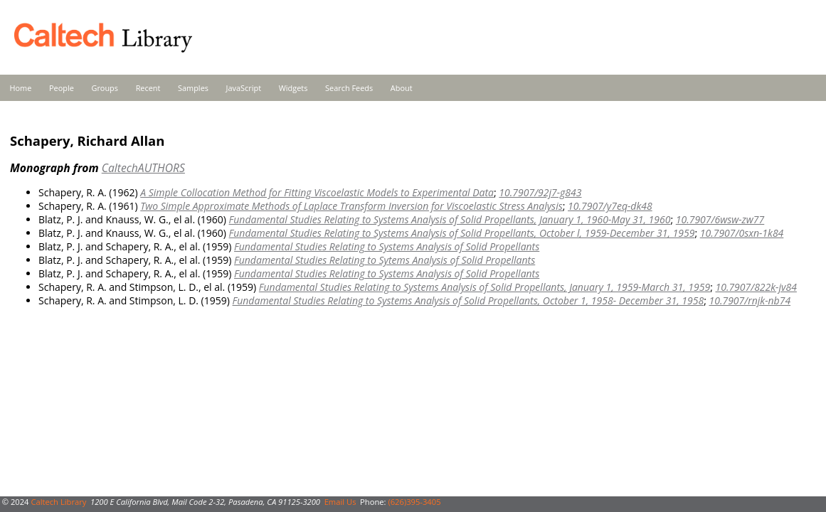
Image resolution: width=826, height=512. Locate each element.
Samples (193, 87)
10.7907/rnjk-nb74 (749, 300)
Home (21, 87)
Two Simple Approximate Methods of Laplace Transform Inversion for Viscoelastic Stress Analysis (351, 206)
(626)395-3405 (414, 501)
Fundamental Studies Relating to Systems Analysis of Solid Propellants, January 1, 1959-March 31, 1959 (484, 287)
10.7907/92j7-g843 (540, 192)
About (402, 87)
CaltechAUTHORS (143, 168)
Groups (104, 87)
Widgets (293, 87)
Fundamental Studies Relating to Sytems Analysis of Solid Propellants (384, 260)
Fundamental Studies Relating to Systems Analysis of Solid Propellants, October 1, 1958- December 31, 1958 (468, 300)
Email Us (340, 501)
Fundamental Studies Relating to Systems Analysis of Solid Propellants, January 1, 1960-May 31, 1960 (450, 219)
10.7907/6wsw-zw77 (720, 219)
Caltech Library (58, 501)
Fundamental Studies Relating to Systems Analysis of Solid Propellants (386, 246)
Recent (148, 87)
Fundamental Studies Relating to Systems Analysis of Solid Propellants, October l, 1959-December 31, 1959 (462, 233)
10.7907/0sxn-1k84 (742, 233)
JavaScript (243, 87)
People (61, 87)
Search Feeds (349, 87)
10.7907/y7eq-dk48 (610, 206)
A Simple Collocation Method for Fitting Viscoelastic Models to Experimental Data (317, 192)
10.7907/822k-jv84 (755, 287)
